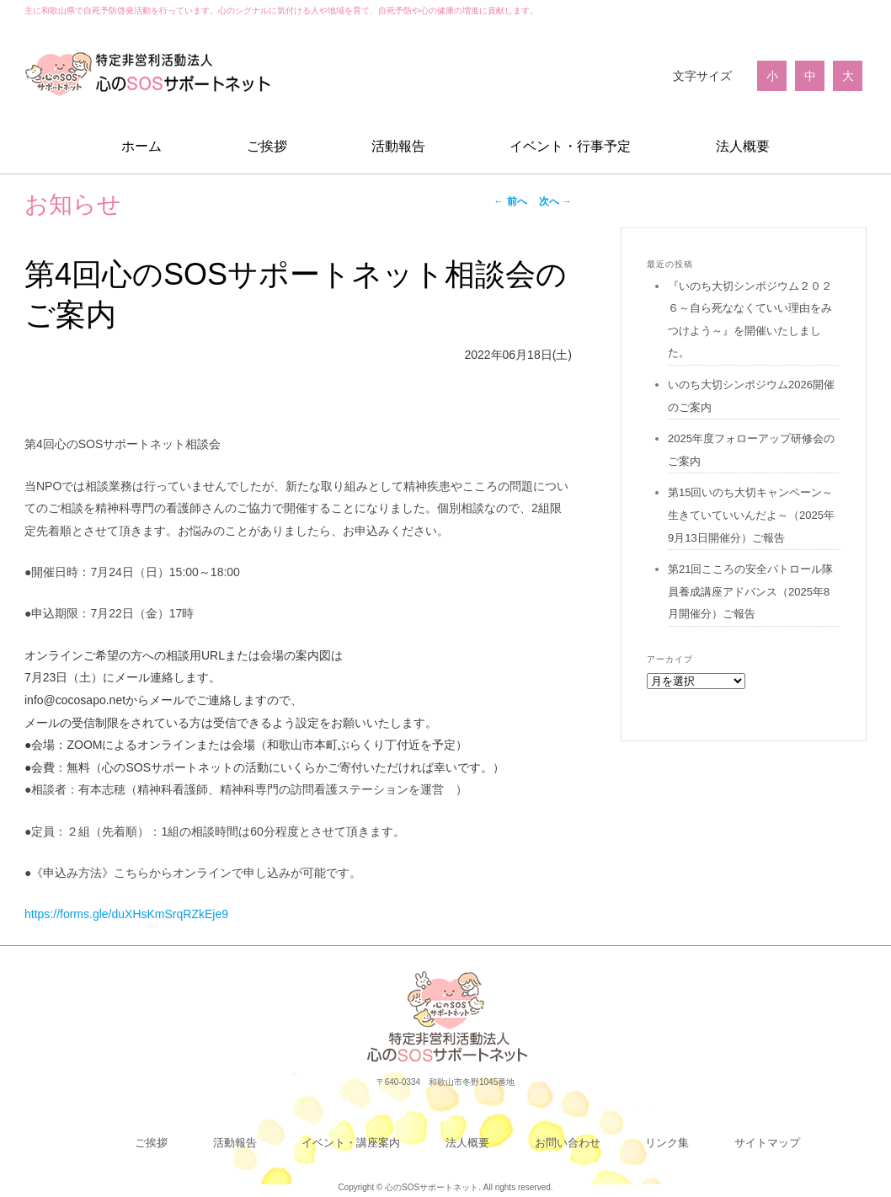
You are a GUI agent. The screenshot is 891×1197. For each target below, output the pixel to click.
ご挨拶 (267, 146)
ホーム (141, 146)
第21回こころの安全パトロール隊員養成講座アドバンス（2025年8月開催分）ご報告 (750, 591)
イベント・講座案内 (350, 1142)
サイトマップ (767, 1142)
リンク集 (667, 1142)
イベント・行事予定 (570, 146)
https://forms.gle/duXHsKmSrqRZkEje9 (126, 914)
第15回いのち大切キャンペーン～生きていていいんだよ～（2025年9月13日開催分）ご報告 (751, 514)
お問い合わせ (567, 1142)
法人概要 (743, 146)
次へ (555, 201)
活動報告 (398, 146)
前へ (510, 201)
